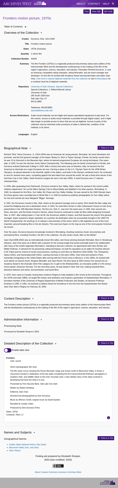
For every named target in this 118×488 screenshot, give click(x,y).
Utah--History (15, 450)
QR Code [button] (108, 11)
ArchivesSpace (101, 79)
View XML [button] (96, 11)
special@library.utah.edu (42, 110)
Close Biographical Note (30, 148)
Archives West (17, 3)
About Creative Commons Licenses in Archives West (58, 472)
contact (94, 3)
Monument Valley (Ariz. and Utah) (24, 447)
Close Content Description (32, 299)
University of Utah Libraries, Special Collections (52, 87)
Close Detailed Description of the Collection (55, 344)
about (80, 3)
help (106, 3)
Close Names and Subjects (34, 433)
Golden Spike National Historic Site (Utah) (27, 444)
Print (86, 11)
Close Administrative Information (40, 320)
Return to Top (106, 147)
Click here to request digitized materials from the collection (62, 79)
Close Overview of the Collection (41, 33)
